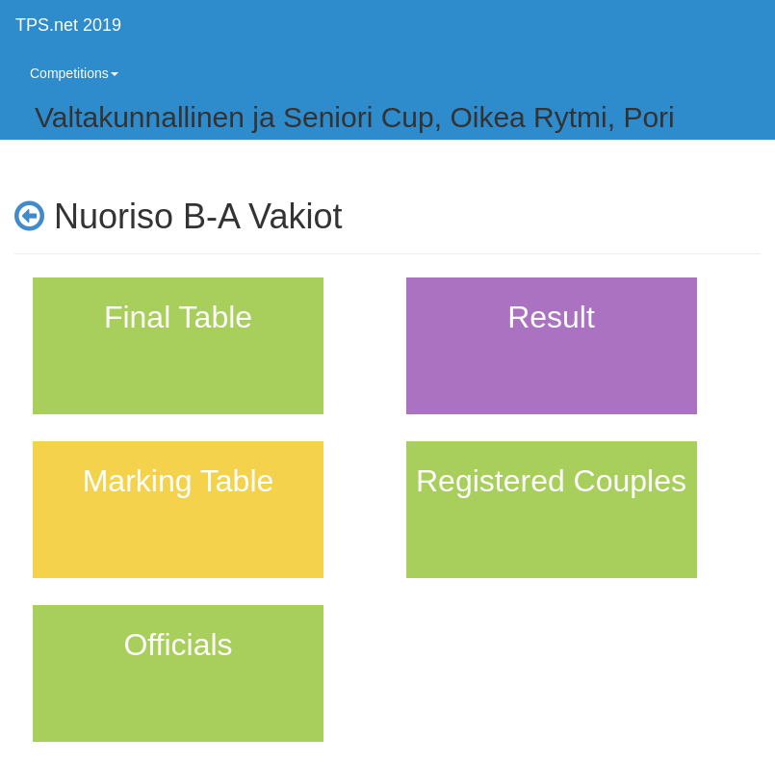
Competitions (74, 73)
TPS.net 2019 (68, 25)
